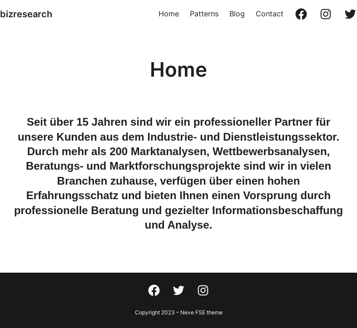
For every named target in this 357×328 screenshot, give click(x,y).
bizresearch (26, 14)
